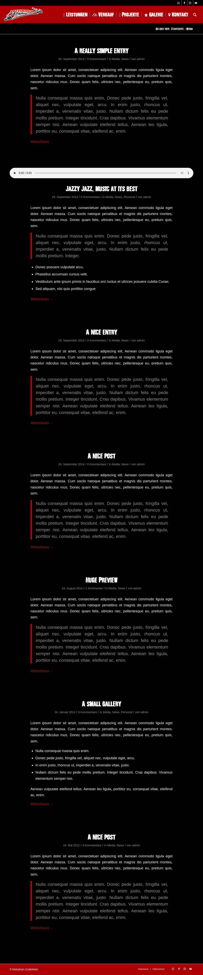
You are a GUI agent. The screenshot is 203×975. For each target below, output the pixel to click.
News (125, 59)
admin (141, 59)
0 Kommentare (96, 59)
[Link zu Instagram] (190, 3)
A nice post (101, 456)
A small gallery (101, 704)
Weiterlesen (41, 142)
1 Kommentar (94, 588)
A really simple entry (101, 50)
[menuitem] (75, 14)
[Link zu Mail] (196, 3)
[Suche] (195, 14)
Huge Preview (102, 580)
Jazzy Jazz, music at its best (101, 188)
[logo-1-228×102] (23, 14)
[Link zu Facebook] (184, 3)
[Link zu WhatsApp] (178, 3)
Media (116, 59)
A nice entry (101, 332)
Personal (129, 197)
